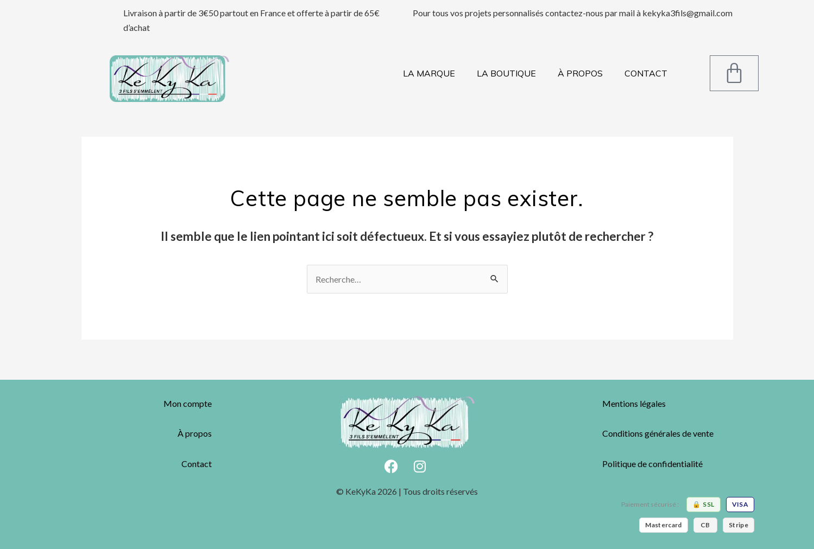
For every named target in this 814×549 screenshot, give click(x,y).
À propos (195, 433)
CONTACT (645, 73)
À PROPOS (580, 73)
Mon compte (187, 403)
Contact (196, 463)
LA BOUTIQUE (506, 73)
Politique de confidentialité (652, 463)
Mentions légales (634, 403)
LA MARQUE (429, 73)
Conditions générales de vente (658, 433)
